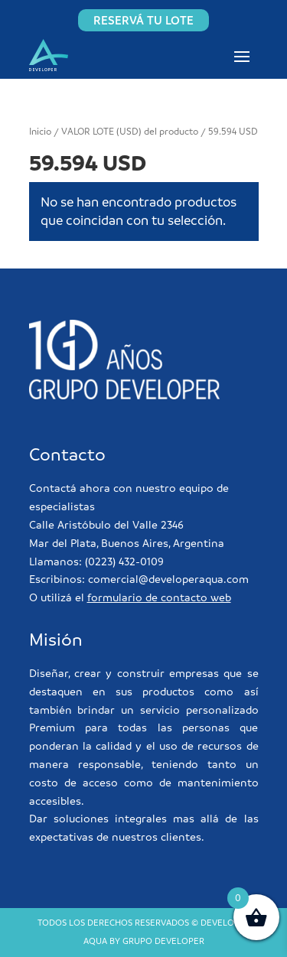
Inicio (40, 131)
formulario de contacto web (159, 597)
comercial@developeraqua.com (168, 579)
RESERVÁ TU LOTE (143, 20)
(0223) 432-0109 (124, 561)
